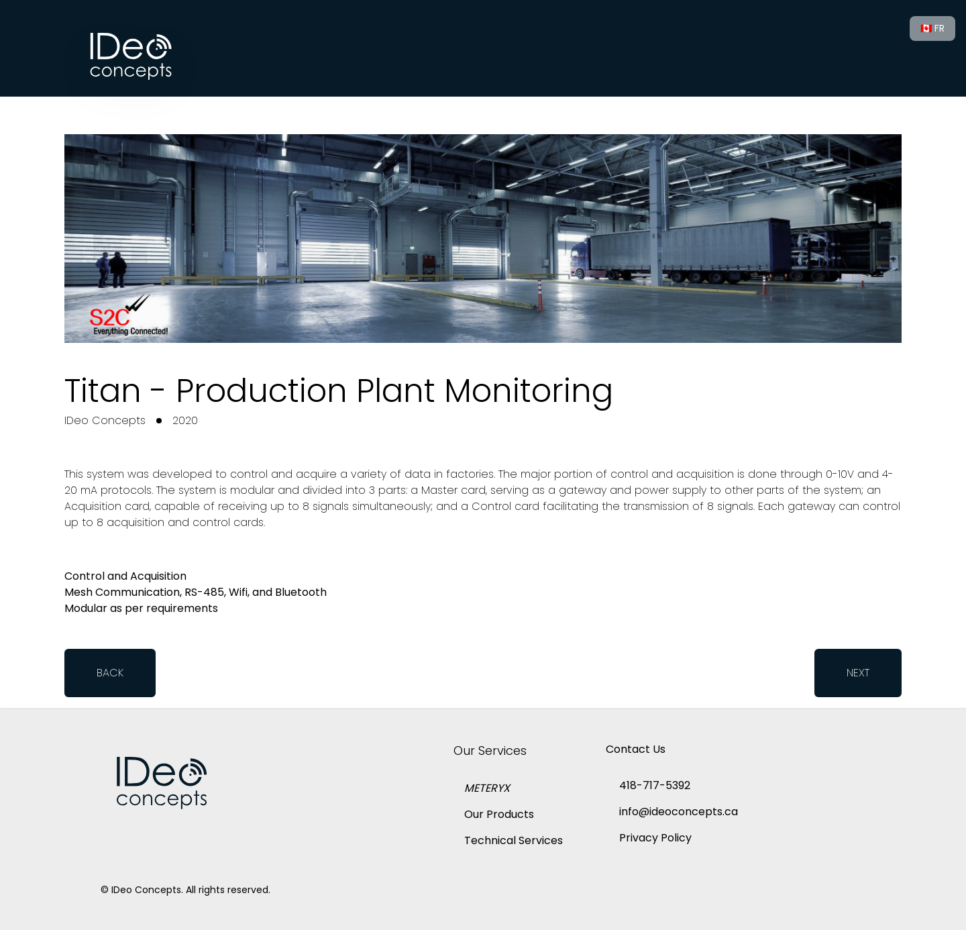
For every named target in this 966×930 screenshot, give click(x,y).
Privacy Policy (655, 837)
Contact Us (635, 749)
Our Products (499, 814)
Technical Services (513, 840)
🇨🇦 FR (932, 28)
